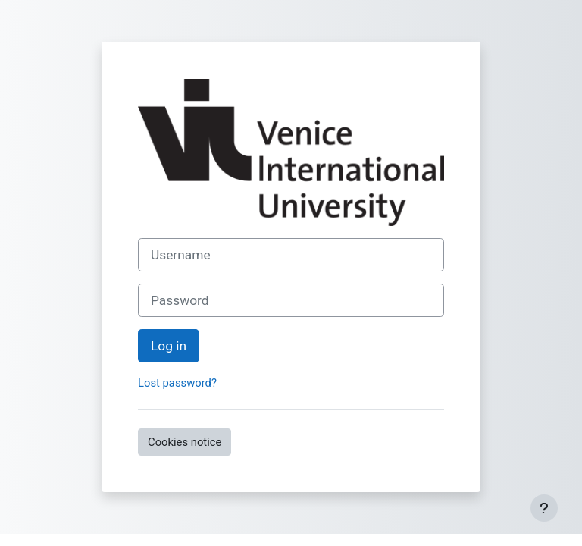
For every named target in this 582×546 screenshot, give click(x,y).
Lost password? (177, 383)
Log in (168, 345)
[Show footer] (544, 508)
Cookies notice (184, 442)
